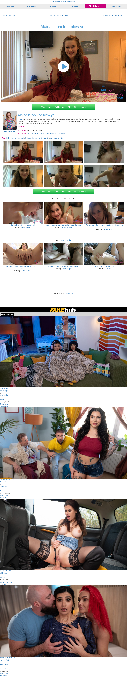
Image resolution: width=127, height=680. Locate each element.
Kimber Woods (26, 271)
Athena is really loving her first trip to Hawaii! (63, 266)
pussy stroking (58, 138)
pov (51, 138)
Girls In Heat (4, 388)
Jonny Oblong (5, 669)
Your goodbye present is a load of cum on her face (63, 225)
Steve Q (3, 399)
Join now (3, 584)
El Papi (2, 578)
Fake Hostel (4, 404)
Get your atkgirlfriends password (113, 15)
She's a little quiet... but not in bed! (23, 225)
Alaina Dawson (26, 227)
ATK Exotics (52, 6)
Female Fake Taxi (6, 582)
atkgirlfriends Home (9, 15)
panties (46, 138)
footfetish (28, 138)
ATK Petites (116, 6)
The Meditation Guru (7, 480)
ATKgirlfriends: (65, 240)
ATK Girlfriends (95, 6)
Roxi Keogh (4, 664)
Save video (4, 497)
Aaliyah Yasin (5, 660)
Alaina (20, 119)
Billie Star (3, 573)
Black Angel (4, 391)
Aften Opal (107, 268)
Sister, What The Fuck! (8, 658)
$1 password (4, 406)
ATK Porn (10, 6)
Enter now (3, 675)
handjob (40, 138)
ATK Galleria (31, 6)
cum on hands (19, 138)
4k (6, 138)
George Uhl (4, 491)
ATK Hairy (74, 6)
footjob (34, 138)
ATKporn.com (69, 293)
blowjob (11, 138)
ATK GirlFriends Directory (59, 15)
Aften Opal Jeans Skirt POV (104, 266)
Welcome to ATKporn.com (63, 2)
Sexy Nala (3, 486)
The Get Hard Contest (7, 571)
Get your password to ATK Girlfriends (52, 133)
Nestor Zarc (4, 482)
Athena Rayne (67, 269)
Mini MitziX (4, 395)
